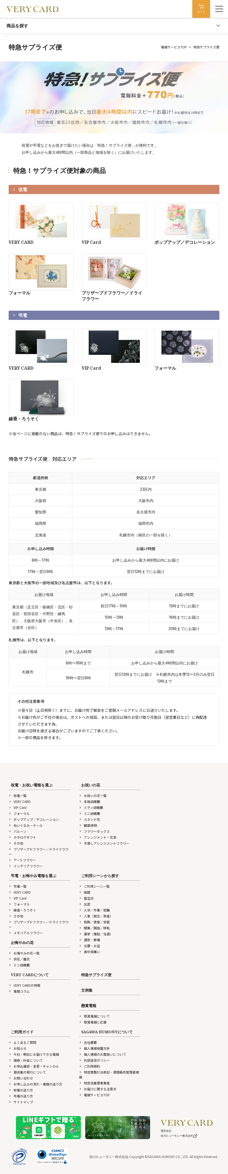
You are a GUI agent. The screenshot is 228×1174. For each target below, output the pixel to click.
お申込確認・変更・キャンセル (34, 1066)
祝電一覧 (18, 795)
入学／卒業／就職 (94, 910)
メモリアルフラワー (26, 932)
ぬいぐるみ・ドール (26, 825)
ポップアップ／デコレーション (34, 819)
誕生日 (86, 898)
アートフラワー (22, 860)
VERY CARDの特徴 (24, 985)
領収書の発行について (27, 1072)
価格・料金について (26, 1060)
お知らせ (18, 1048)
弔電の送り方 (21, 1096)
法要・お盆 (89, 945)
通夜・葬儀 (89, 939)
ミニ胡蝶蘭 (89, 813)
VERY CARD (20, 801)
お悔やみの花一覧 (24, 953)
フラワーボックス (94, 831)
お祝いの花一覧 (93, 795)
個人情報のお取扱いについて (102, 1054)
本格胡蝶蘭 (89, 801)
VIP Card (18, 807)
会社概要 (88, 1042)
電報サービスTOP (174, 47)
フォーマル (19, 813)
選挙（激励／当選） (96, 934)
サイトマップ (21, 1102)
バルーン (17, 831)
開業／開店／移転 (94, 928)
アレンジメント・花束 (97, 837)
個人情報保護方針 (94, 1048)
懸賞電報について (94, 1016)
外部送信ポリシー (94, 1060)
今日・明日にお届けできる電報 (34, 1054)
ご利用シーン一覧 (94, 886)
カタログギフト (22, 837)
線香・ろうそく (22, 910)
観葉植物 (88, 825)
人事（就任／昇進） (96, 916)
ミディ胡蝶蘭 (91, 807)
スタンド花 (89, 819)
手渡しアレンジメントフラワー (104, 843)
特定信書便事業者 (94, 1083)
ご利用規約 (89, 1066)
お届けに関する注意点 (97, 1089)
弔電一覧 (18, 886)
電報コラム (19, 991)
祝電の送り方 (21, 1090)
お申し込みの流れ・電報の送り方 (35, 1084)
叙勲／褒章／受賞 (94, 922)
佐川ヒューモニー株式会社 (179, 1135)
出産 (84, 904)
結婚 (84, 892)
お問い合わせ (21, 1078)
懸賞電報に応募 (93, 1022)
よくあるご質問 (22, 1042)
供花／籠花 (19, 959)
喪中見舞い (89, 951)
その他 (16, 843)
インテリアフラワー (26, 866)
